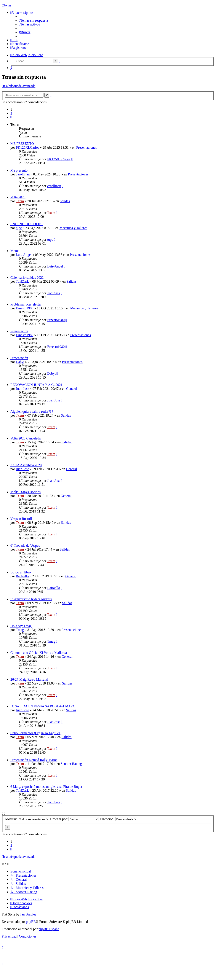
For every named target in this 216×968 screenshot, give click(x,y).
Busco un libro (20, 572)
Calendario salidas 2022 (27, 277)
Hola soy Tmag (21, 626)
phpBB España (48, 929)
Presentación (19, 331)
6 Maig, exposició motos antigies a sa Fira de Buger (46, 786)
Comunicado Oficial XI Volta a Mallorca (38, 652)
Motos (14, 251)
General (71, 388)
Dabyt (20, 362)
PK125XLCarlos (27, 147)
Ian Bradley (28, 914)
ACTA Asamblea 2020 (26, 465)
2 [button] (11, 113)
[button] (11, 117)
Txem (20, 201)
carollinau (23, 174)
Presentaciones (86, 147)
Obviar (6, 5)
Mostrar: (27, 819)
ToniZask (22, 281)
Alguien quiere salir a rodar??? (31, 411)
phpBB (31, 921)
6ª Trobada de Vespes (25, 545)
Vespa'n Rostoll (21, 519)
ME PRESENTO (22, 143)
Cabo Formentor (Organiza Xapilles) (35, 733)
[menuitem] (33, 20)
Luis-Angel (24, 254)
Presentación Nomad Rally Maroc (33, 760)
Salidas (65, 201)
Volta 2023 (17, 197)
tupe (19, 228)
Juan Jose (22, 388)
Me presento (19, 170)
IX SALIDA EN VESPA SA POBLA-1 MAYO (42, 706)
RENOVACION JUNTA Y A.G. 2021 (36, 385)
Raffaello (22, 576)
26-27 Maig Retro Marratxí (29, 679)
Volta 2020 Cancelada (25, 438)
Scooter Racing (71, 764)
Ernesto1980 (24, 308)
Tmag (20, 630)
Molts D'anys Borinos (25, 492)
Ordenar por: (74, 819)
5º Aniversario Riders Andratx (31, 599)
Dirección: (118, 819)
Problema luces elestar (26, 304)
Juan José (22, 710)
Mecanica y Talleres (73, 228)
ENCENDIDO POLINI (26, 224)
